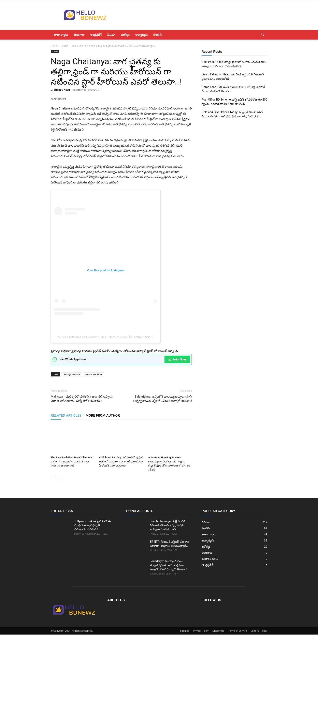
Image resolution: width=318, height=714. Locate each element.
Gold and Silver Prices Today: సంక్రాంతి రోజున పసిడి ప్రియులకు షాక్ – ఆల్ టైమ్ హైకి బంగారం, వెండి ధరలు (232, 114)
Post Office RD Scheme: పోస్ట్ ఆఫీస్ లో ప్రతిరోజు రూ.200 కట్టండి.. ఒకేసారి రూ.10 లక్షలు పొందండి (234, 101)
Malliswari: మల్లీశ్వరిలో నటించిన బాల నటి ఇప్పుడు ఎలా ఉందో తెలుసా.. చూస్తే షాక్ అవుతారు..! (82, 478)
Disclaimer (218, 710)
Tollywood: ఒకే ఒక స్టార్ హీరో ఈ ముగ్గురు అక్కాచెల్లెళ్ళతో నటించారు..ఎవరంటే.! (92, 604)
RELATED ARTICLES (66, 495)
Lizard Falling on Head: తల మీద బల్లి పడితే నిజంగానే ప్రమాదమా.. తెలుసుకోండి (233, 76)
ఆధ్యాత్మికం (141, 34)
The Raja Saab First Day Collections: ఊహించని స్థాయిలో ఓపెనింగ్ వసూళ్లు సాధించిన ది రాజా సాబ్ (72, 541)
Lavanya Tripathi (72, 453)
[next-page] (59, 557)
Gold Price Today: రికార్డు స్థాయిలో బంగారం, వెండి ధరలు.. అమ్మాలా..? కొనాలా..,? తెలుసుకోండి (234, 64)
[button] (262, 35)
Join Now (177, 439)
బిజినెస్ (157, 34)
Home (54, 45)
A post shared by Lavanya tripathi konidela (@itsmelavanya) (105, 416)
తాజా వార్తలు (61, 34)
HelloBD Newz (62, 89)
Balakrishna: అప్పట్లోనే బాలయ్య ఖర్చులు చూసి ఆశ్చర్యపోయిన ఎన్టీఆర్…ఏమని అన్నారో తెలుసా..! (162, 478)
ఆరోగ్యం (125, 34)
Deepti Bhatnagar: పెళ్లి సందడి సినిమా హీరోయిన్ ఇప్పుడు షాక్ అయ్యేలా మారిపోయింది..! (167, 604)
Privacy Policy (200, 710)
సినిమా (111, 34)
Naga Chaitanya (93, 453)
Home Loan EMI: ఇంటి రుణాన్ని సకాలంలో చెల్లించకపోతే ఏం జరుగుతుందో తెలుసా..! (233, 89)
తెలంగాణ (79, 34)
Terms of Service (237, 710)
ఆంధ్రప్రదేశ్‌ (96, 34)
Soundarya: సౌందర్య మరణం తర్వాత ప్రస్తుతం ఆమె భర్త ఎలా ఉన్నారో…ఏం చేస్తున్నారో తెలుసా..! (168, 644)
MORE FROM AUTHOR (103, 495)
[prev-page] (53, 557)
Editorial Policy (259, 710)
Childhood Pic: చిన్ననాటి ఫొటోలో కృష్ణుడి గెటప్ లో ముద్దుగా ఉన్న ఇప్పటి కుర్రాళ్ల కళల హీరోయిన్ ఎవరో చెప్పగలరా (121, 541)
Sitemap (184, 710)
